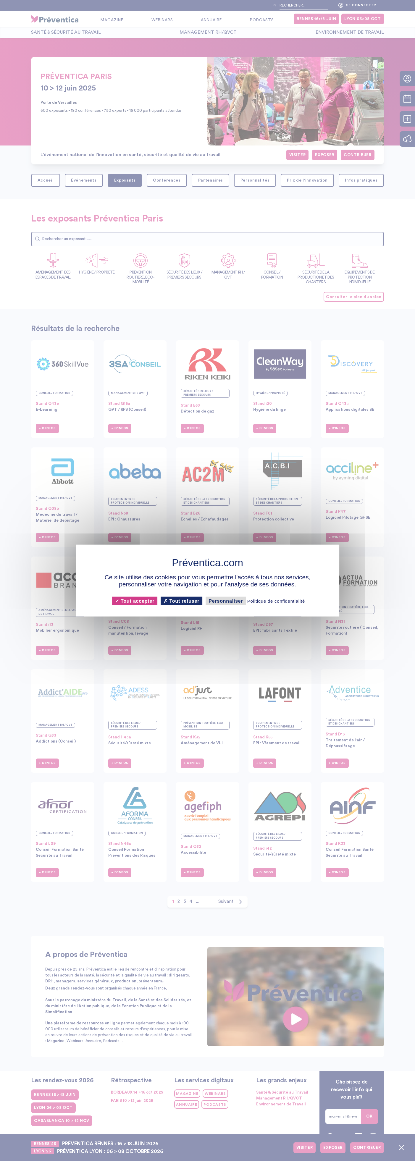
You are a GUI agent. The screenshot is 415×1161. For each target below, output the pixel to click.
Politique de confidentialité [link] (276, 600)
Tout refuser (181, 600)
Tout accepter (134, 600)
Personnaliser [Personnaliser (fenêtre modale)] (226, 600)
